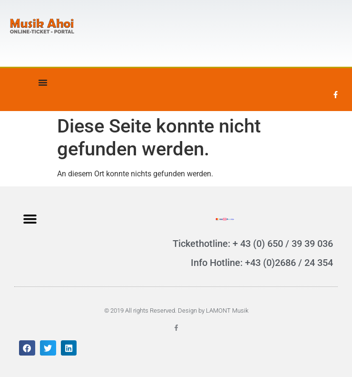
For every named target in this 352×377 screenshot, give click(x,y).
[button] (29, 218)
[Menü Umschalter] (43, 82)
